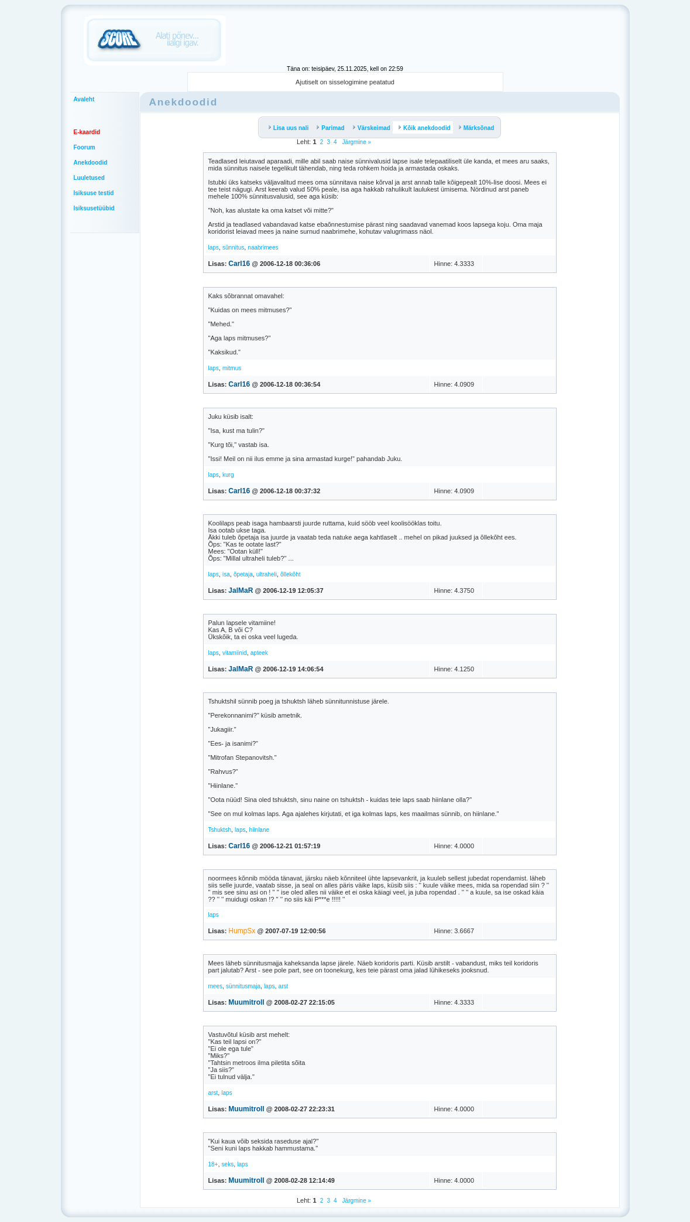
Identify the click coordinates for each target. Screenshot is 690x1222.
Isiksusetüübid (94, 208)
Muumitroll (246, 1002)
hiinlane (259, 830)
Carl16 (239, 264)
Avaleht (84, 99)
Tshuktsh (219, 830)
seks (228, 1164)
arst (284, 986)
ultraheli (266, 574)
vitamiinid (234, 653)
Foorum (84, 147)
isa (226, 574)
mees (215, 986)
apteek (259, 653)
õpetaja (243, 574)
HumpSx (241, 931)
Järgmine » (356, 142)
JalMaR (240, 590)
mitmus (231, 368)
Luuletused (89, 178)
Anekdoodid (91, 162)
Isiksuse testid (94, 193)
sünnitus (233, 247)
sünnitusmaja (243, 986)
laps (213, 247)
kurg (228, 475)
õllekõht (290, 574)
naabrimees (263, 247)
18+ (213, 1164)
